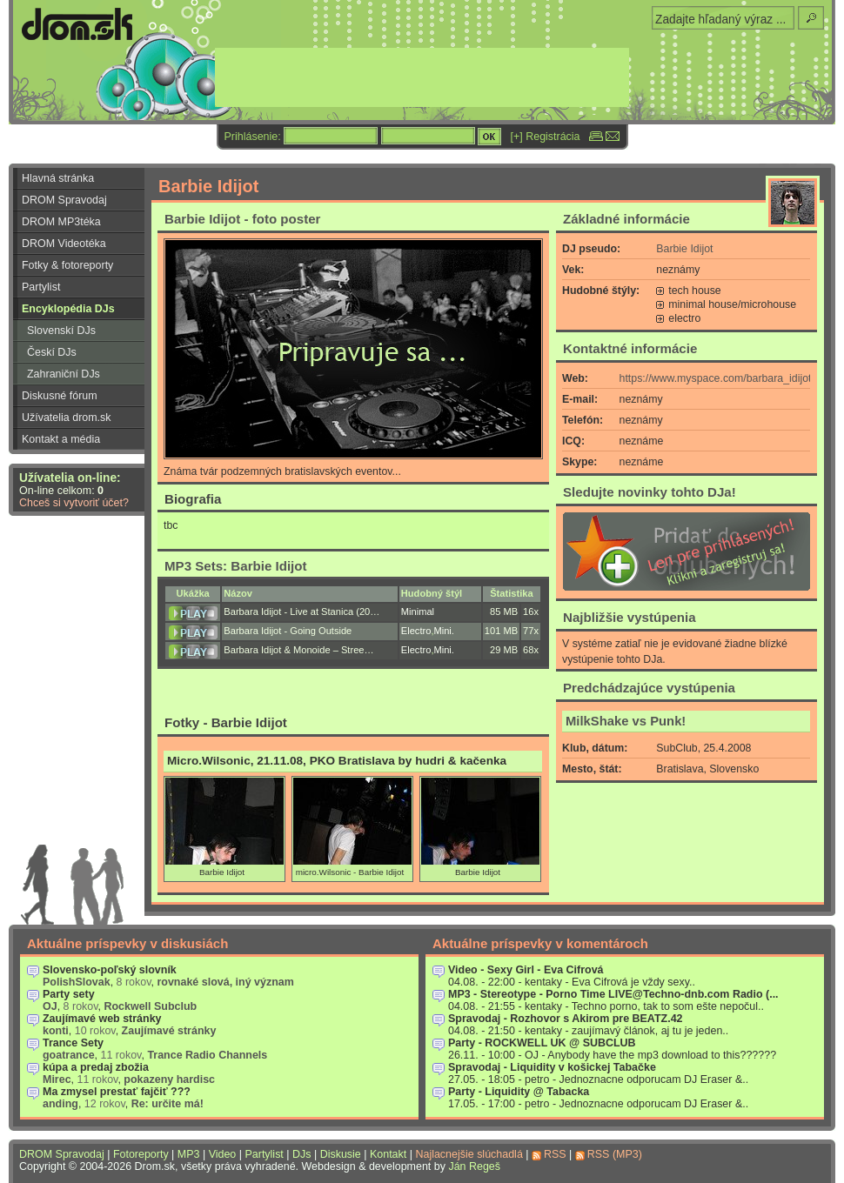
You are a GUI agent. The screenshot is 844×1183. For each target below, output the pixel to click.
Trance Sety (73, 1043)
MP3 (189, 1154)
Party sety (69, 994)
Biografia (192, 498)
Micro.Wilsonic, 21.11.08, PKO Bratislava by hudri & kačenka (336, 760)
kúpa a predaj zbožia (96, 1067)
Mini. (443, 630)
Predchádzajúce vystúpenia (649, 687)
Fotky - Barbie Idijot (225, 722)
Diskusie (340, 1154)
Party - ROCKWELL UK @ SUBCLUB (542, 1043)
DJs (301, 1154)
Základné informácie (626, 218)
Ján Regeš (474, 1166)
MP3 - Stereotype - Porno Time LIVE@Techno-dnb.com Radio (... (613, 994)
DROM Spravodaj (64, 200)
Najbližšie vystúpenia (629, 617)
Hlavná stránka (58, 178)
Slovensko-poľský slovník (110, 970)
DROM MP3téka (61, 222)
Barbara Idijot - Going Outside (288, 630)
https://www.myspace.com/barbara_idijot (716, 378)
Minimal (417, 611)
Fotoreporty (141, 1154)
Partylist (41, 287)
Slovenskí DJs (61, 330)
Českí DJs (52, 352)
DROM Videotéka (64, 243)
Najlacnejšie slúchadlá (468, 1154)
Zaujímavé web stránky (102, 1019)
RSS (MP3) (614, 1154)
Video (223, 1154)
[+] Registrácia (545, 136)
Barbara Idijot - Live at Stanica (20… (301, 611)
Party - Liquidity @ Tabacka (518, 1092)
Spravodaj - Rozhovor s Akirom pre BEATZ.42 (565, 1019)
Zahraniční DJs (63, 374)
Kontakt (388, 1154)
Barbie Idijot (684, 249)
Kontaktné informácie (630, 348)
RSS (555, 1154)
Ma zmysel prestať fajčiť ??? (117, 1092)
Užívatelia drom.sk (66, 417)
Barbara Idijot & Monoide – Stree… (298, 650)
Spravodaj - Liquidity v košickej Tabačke (552, 1067)
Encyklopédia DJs (68, 309)
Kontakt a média (61, 439)
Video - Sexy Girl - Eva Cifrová (526, 970)
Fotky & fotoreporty (67, 265)
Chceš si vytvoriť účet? (74, 503)
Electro (416, 630)
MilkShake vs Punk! (626, 721)
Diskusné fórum (59, 396)
